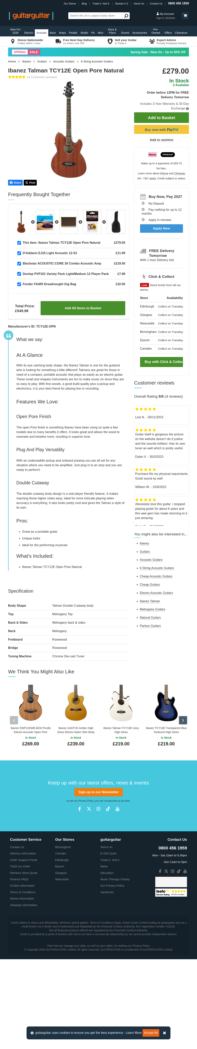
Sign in (160, 18)
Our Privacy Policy (112, 975)
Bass (53, 32)
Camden (60, 943)
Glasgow (61, 962)
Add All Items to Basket (83, 308)
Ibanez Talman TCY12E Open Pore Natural (61, 242)
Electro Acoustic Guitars (156, 593)
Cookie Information (22, 975)
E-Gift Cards (108, 943)
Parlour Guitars (150, 625)
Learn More (134, 1032)
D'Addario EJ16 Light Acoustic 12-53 (50, 253)
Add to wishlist (161, 140)
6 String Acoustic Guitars (97, 61)
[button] (185, 15)
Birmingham (63, 936)
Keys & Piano (112, 31)
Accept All (151, 1032)
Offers (168, 32)
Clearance (181, 32)
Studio (84, 32)
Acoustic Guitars (63, 61)
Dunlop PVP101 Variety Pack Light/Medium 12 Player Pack (66, 273)
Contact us (17, 936)
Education (107, 962)
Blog (84, 3)
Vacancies (107, 981)
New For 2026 (15, 31)
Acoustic (41, 32)
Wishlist (170, 18)
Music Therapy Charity (115, 969)
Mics (100, 32)
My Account (165, 13)
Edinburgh (61, 949)
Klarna (164, 173)
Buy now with (161, 129)
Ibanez (26, 61)
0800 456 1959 (178, 3)
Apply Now (161, 228)
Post (30, 182)
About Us (139, 3)
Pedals (73, 32)
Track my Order (20, 956)
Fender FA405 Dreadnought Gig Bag (49, 284)
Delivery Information (23, 943)
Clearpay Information (23, 994)
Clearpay (179, 173)
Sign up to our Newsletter (98, 882)
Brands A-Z (121, 3)
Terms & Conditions (22, 981)
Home (12, 61)
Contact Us (156, 3)
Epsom (59, 956)
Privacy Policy (85, 890)
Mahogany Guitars (152, 609)
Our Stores (70, 3)
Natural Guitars (150, 617)
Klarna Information (22, 988)
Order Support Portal (23, 949)
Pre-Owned (155, 31)
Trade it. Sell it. (110, 949)
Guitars (42, 61)
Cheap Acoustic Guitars (156, 576)
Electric (28, 32)
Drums (125, 32)
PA (93, 32)
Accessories (139, 32)
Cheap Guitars (150, 584)
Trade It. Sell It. (101, 3)
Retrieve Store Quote (24, 962)
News (104, 956)
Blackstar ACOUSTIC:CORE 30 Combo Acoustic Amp (62, 263)
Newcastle (62, 969)
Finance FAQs (19, 969)
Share (15, 182)
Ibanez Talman (150, 601)
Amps (62, 32)
